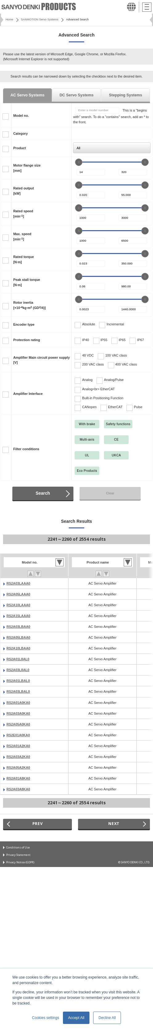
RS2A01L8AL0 (17, 659)
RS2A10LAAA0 (18, 605)
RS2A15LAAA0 (18, 616)
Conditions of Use (18, 847)
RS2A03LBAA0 (18, 626)
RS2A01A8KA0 (18, 778)
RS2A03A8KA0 (18, 789)
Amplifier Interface (28, 393)
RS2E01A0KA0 (18, 735)
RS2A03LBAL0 (18, 691)
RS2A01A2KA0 (18, 746)
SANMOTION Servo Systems (39, 19)
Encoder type (24, 324)
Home (9, 19)
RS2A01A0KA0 (18, 702)
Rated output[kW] (23, 190)
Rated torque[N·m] (23, 259)
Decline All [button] (107, 1018)
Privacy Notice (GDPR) (20, 862)
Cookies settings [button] (45, 1018)
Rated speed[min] (23, 213)
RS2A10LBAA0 (18, 648)
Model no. (21, 115)
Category (20, 133)
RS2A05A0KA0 (18, 724)
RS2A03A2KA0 (18, 757)
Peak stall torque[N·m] (26, 282)
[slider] (78, 162)
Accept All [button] (76, 1018)
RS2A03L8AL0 (17, 670)
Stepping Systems (125, 95)
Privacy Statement (18, 855)
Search (43, 493)
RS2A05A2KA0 (18, 767)
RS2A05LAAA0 (18, 594)
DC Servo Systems (76, 95)
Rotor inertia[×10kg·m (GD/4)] (29, 305)
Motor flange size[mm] (27, 167)
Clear (110, 493)
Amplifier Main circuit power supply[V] (41, 360)
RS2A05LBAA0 (18, 637)
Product (19, 148)
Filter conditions (26, 449)
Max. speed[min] (22, 236)
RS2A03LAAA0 (18, 583)
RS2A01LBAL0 (18, 681)
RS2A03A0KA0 (18, 713)
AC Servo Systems (27, 95)
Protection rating (26, 340)
